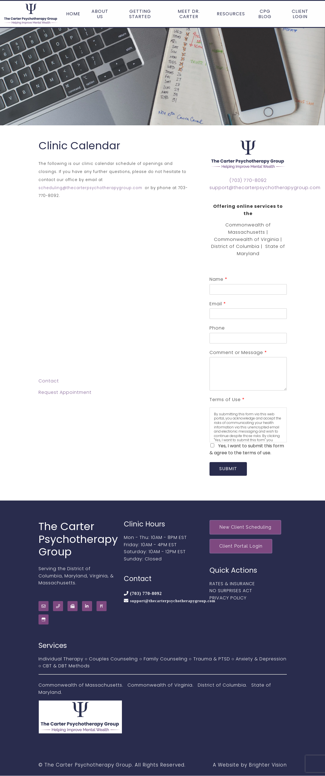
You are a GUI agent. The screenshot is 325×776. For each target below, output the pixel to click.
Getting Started (140, 14)
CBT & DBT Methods (66, 666)
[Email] (43, 606)
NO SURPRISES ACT (231, 592)
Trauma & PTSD (211, 659)
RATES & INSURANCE (232, 584)
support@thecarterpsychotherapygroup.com (265, 187)
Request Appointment (65, 392)
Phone (217, 328)
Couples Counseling (113, 659)
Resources (231, 13)
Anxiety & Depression (261, 659)
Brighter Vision (268, 765)
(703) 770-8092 (248, 180)
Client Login (300, 14)
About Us (100, 14)
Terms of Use (227, 399)
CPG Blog (264, 14)
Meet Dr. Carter (189, 14)
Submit (229, 469)
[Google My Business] (43, 620)
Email (218, 304)
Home (73, 13)
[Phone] (58, 606)
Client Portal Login (241, 547)
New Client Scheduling (246, 527)
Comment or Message (238, 352)
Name (218, 279)
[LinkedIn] (87, 606)
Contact (48, 381)
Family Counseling (165, 659)
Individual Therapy (60, 659)
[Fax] (73, 606)
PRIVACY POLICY (228, 599)
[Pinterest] (102, 606)
